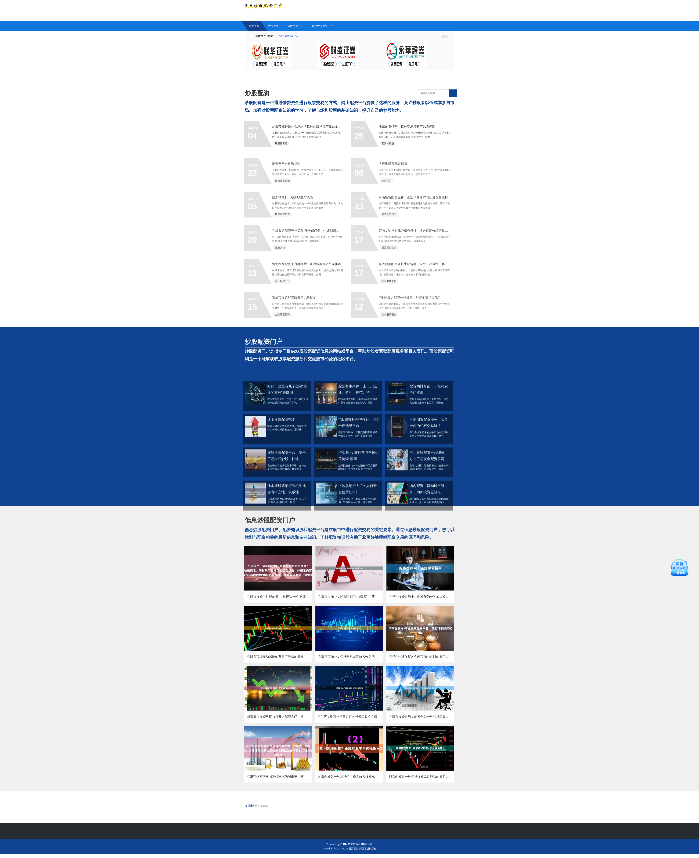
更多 (446, 36)
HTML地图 (367, 848)
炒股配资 (273, 25)
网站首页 (254, 25)
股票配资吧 (282, 144)
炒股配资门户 (295, 25)
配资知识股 (388, 144)
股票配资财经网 (357, 852)
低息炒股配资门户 (322, 25)
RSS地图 (355, 848)
